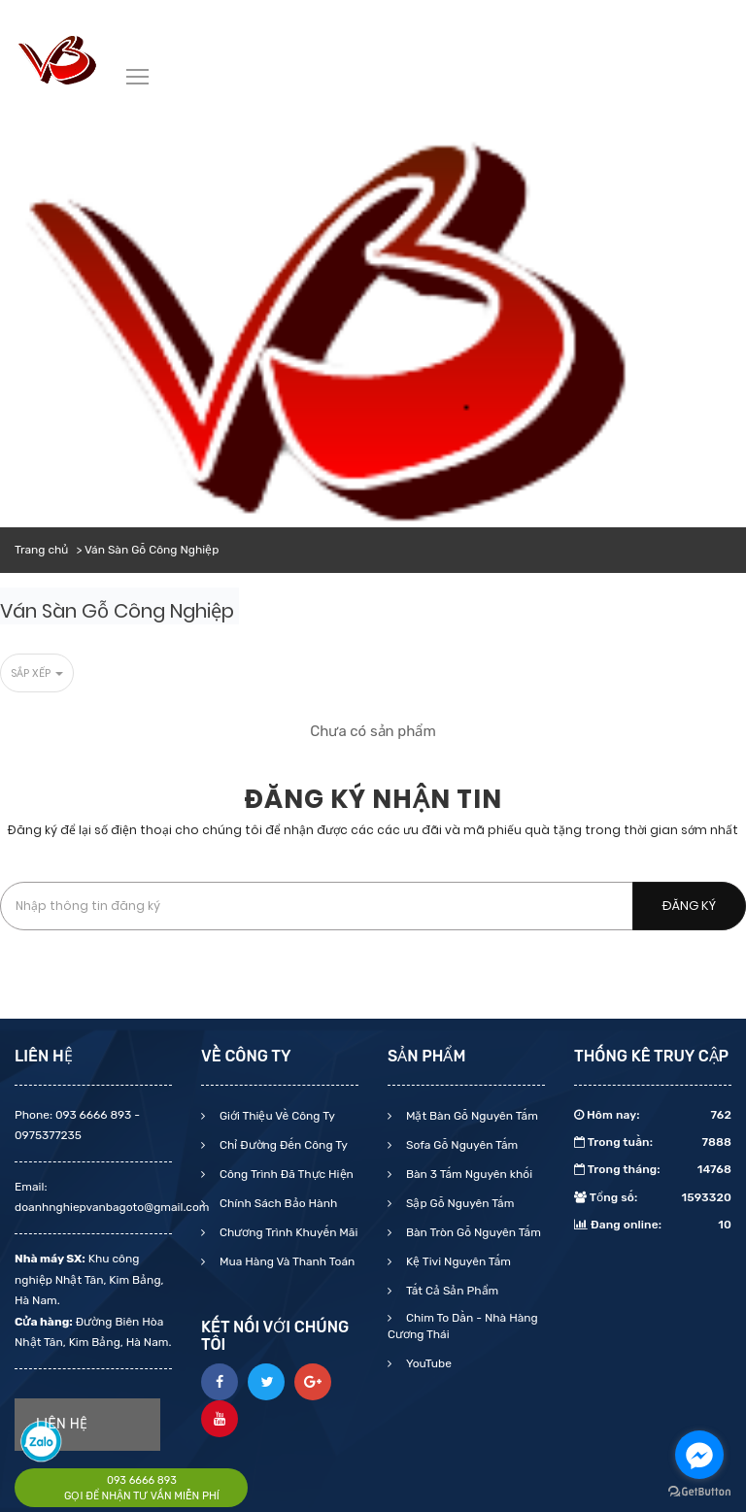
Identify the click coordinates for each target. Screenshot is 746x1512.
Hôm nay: (652, 1115)
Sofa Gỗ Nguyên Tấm (460, 1145)
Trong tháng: (652, 1169)
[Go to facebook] (699, 1454)
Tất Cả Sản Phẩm (450, 1290)
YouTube (427, 1363)
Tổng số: (652, 1197)
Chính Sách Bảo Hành (277, 1203)
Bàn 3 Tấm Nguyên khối (467, 1174)
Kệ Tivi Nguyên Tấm (457, 1261)
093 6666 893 (142, 1480)
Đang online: (652, 1224)
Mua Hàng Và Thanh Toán (286, 1261)
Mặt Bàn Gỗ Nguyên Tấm (470, 1116)
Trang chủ (41, 549)
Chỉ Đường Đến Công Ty (282, 1145)
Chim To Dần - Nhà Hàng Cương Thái (463, 1326)
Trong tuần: (652, 1142)
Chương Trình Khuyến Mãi (287, 1232)
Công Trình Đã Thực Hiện (285, 1174)
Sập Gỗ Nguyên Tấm (458, 1203)
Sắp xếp (37, 673)
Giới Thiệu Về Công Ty (276, 1116)
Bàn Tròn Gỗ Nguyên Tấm (472, 1232)
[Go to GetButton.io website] (699, 1492)
